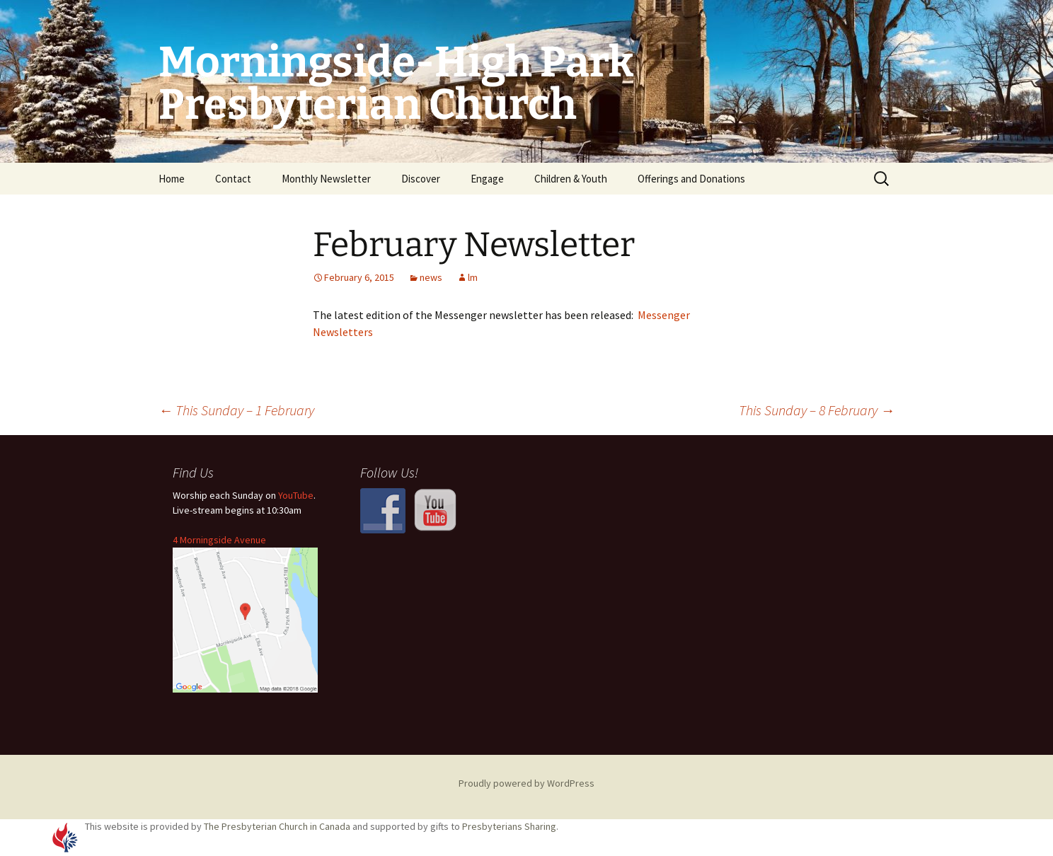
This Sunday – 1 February (236, 410)
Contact (233, 178)
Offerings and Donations (691, 178)
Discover (420, 178)
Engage (487, 178)
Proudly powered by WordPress (526, 783)
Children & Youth (570, 178)
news (431, 277)
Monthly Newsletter (326, 178)
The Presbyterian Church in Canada (277, 826)
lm (473, 277)
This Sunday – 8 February (816, 410)
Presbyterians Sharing (509, 826)
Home (172, 178)
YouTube (295, 495)
